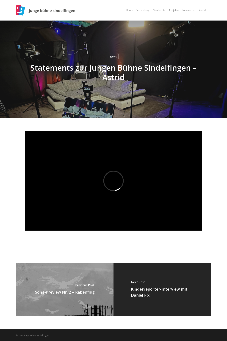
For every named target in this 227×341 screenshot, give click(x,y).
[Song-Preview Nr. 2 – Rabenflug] (65, 289)
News (113, 56)
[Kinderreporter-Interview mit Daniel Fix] (162, 289)
